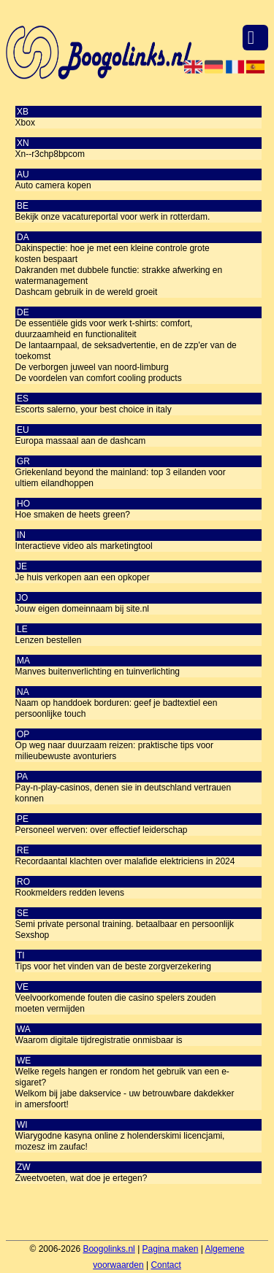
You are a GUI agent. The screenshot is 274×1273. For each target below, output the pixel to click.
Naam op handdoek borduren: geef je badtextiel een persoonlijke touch (116, 708)
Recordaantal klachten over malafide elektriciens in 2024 (125, 861)
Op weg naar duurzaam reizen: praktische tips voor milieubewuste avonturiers (114, 750)
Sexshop (32, 935)
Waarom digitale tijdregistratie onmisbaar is (99, 1040)
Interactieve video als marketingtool (84, 546)
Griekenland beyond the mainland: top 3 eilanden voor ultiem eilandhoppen (120, 477)
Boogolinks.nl (108, 1249)
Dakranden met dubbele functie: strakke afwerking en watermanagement (119, 275)
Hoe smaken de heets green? (72, 514)
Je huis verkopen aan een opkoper (82, 577)
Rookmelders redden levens (69, 893)
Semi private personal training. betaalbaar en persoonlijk (125, 924)
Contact (165, 1265)
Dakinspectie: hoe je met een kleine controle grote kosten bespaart (112, 253)
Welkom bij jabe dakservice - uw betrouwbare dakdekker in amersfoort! (125, 1098)
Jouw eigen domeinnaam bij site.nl (82, 609)
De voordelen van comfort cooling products (98, 378)
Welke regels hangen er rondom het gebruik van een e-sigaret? (122, 1077)
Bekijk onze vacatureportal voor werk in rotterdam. (112, 217)
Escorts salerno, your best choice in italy (93, 409)
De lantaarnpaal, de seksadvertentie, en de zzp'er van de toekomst (126, 350)
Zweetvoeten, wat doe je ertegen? (81, 1178)
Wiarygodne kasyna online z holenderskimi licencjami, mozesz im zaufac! (120, 1141)
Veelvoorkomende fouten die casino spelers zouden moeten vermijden (115, 1003)
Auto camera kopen (53, 185)
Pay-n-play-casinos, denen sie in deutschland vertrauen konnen (123, 793)
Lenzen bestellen (48, 640)
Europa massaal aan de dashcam (80, 441)
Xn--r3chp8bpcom (50, 154)
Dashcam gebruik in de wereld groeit (86, 292)
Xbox (25, 123)
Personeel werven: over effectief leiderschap (101, 830)
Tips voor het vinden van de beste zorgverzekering (113, 966)
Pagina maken (170, 1249)
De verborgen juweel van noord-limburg (92, 367)
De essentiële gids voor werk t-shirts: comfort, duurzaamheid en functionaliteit (104, 328)
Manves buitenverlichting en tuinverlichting (97, 671)
